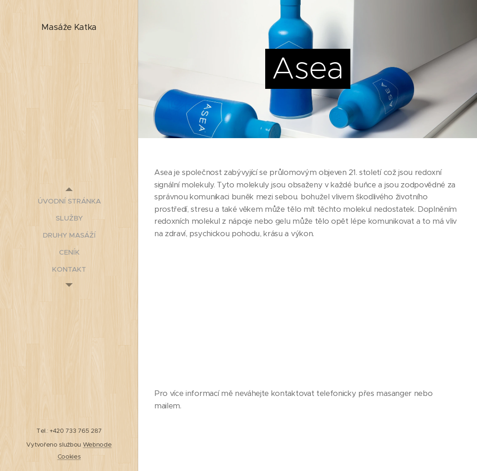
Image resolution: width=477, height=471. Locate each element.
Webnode (97, 444)
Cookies (69, 456)
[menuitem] (69, 201)
